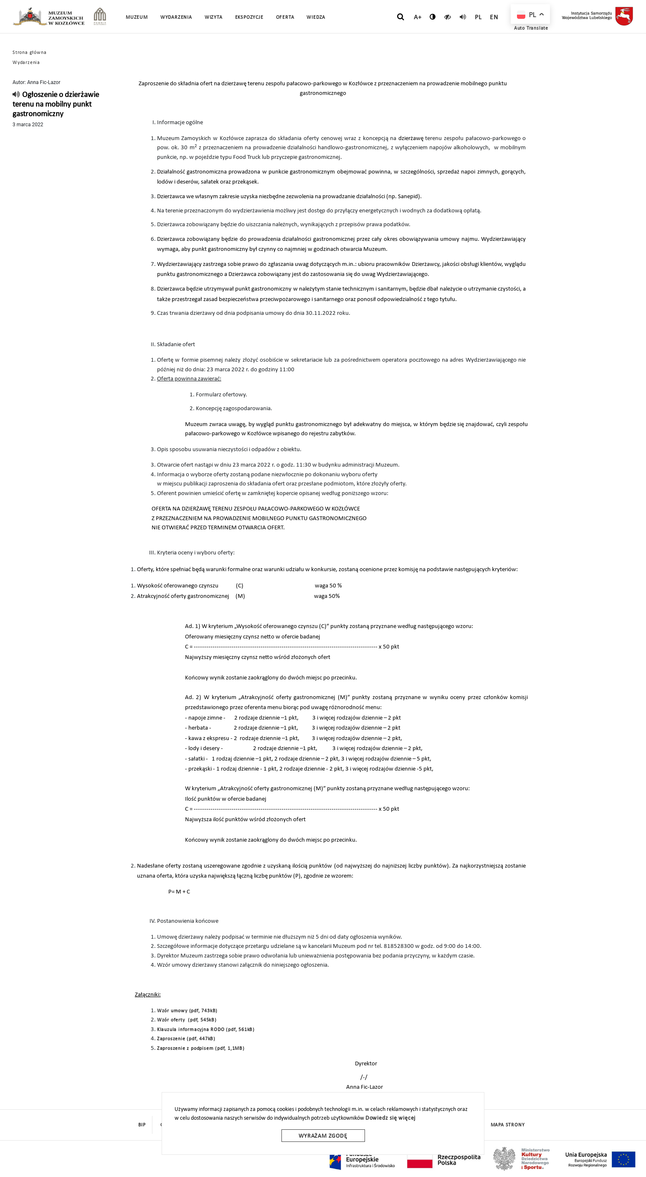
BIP (142, 1125)
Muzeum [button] (137, 17)
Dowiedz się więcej (390, 1118)
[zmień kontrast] (433, 17)
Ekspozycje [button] (249, 17)
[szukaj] (401, 17)
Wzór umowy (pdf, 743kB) (187, 1011)
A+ (418, 17)
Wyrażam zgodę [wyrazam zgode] (323, 1136)
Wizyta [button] (214, 17)
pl (478, 17)
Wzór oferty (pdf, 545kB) (187, 1020)
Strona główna (29, 52)
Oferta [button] (285, 17)
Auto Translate (531, 28)
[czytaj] (447, 17)
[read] (463, 17)
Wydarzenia (176, 17)
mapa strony (508, 1125)
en (494, 17)
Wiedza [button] (316, 17)
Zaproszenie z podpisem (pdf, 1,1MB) (201, 1048)
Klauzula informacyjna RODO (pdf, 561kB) (206, 1029)
